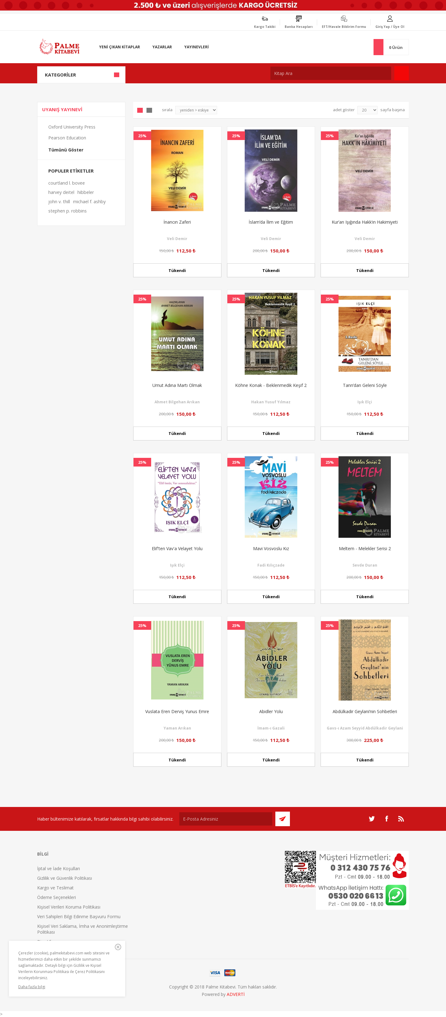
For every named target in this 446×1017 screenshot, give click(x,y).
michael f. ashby (89, 201)
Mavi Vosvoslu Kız (271, 548)
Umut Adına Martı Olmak (177, 385)
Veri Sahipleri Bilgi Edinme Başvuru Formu (78, 916)
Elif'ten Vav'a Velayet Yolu (177, 548)
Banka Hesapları (299, 26)
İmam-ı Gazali (271, 728)
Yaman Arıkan (177, 728)
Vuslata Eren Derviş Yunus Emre (177, 711)
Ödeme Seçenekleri (56, 897)
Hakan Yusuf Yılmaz (271, 402)
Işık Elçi (364, 402)
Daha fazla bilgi (31, 986)
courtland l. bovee (66, 183)
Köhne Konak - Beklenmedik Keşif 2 (271, 385)
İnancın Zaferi (177, 222)
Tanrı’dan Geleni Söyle (365, 385)
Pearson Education (67, 138)
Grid (140, 110)
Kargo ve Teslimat (55, 888)
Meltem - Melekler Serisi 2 (365, 548)
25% (142, 135)
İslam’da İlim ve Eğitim (271, 222)
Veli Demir (177, 238)
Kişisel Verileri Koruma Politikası (68, 907)
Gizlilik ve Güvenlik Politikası (64, 878)
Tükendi (177, 270)
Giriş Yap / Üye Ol (389, 26)
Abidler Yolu (271, 711)
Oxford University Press (71, 127)
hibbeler (85, 192)
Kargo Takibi (264, 26)
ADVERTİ (236, 994)
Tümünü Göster (65, 150)
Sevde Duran (364, 565)
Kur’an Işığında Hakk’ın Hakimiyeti (365, 222)
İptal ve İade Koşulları (58, 868)
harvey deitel (61, 192)
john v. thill (59, 201)
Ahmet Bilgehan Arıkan (177, 402)
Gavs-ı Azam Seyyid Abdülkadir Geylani (365, 728)
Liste (149, 110)
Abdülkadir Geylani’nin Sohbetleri (365, 711)
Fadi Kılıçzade (271, 565)
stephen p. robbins (67, 211)
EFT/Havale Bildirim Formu (344, 26)
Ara (401, 73)
